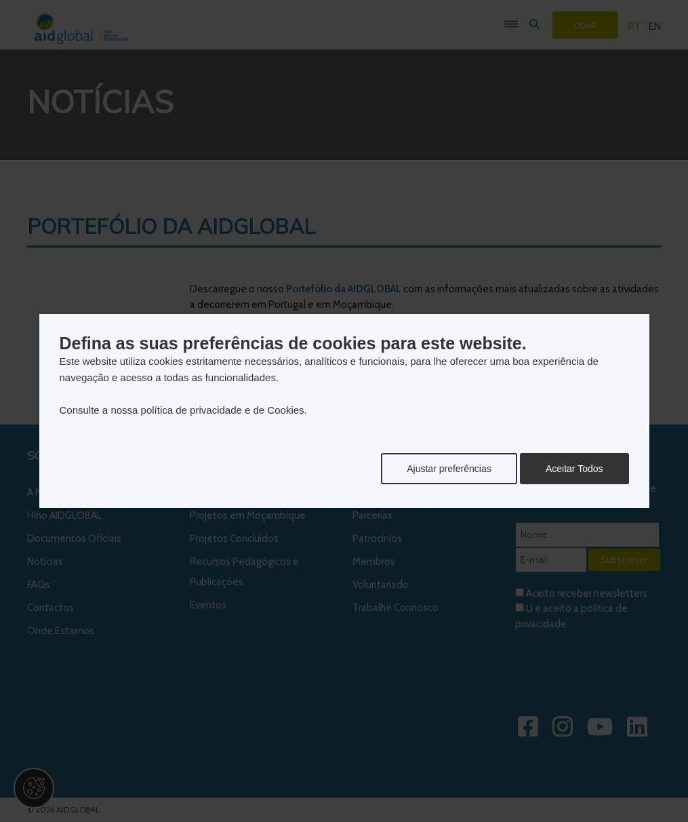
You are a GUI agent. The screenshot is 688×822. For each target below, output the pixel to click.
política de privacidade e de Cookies (222, 410)
